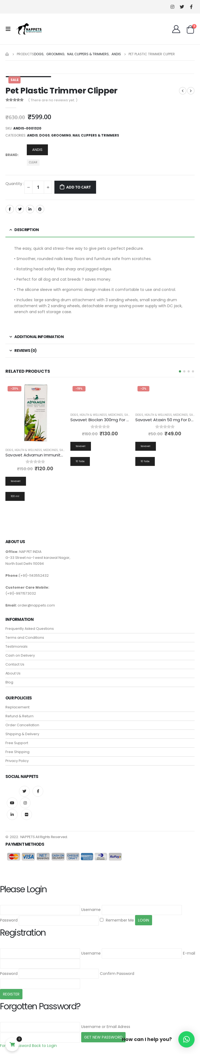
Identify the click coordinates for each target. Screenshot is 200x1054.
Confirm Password (117, 974)
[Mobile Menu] (9, 29)
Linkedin (12, 814)
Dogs (44, 135)
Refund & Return (19, 716)
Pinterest (40, 209)
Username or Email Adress (105, 1027)
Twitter (19, 209)
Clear (33, 162)
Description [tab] (26, 229)
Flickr (26, 814)
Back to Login (44, 1046)
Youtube (12, 803)
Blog (9, 682)
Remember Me (117, 920)
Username (91, 910)
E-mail (189, 953)
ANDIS (32, 135)
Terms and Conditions (24, 637)
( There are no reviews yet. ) (52, 100)
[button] (180, 371)
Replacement (17, 707)
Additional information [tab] (39, 336)
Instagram (25, 803)
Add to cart (78, 187)
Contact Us (14, 664)
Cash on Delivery (20, 655)
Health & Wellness (28, 450)
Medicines (50, 450)
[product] (35, 413)
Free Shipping (17, 752)
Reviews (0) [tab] (25, 350)
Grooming (61, 135)
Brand (11, 155)
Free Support (16, 743)
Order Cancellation (22, 725)
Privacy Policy (17, 761)
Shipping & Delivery (22, 734)
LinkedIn (30, 209)
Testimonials (16, 646)
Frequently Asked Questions (29, 629)
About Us (13, 673)
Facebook (9, 209)
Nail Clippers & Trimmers (96, 135)
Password (9, 920)
